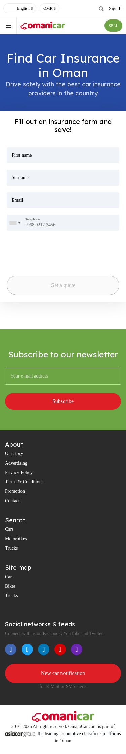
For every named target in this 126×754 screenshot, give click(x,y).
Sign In (116, 8)
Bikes (10, 586)
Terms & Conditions (24, 481)
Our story (14, 453)
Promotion (15, 491)
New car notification (63, 673)
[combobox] (15, 222)
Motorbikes (16, 538)
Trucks (11, 548)
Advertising (16, 463)
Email (17, 200)
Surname (20, 177)
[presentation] (42, 248)
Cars (9, 529)
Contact (12, 500)
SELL (113, 25)
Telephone (32, 219)
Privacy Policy (19, 472)
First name (22, 155)
